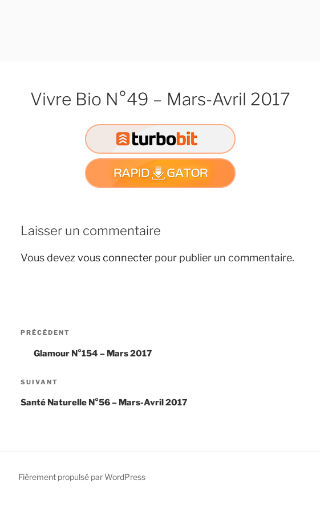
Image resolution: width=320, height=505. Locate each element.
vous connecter (115, 258)
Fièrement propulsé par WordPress (81, 477)
